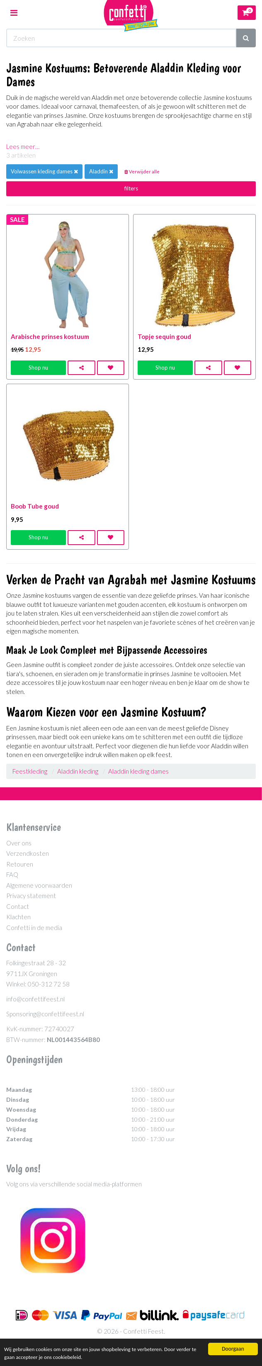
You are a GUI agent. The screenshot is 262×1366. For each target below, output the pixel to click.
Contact (17, 906)
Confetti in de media (34, 927)
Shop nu (38, 367)
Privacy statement (31, 895)
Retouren (19, 864)
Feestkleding (29, 771)
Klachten (18, 916)
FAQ (12, 874)
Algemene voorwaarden (39, 885)
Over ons (19, 843)
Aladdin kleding (77, 771)
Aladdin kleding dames (138, 771)
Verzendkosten (27, 853)
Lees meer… (22, 146)
